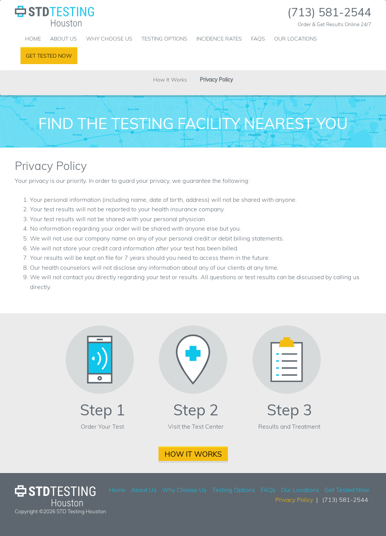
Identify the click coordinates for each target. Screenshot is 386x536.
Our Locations (295, 38)
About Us (63, 38)
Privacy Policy (216, 79)
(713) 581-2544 (329, 12)
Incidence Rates (219, 38)
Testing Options (164, 38)
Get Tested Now (49, 55)
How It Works (170, 79)
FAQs (258, 38)
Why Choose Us (109, 38)
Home (33, 38)
